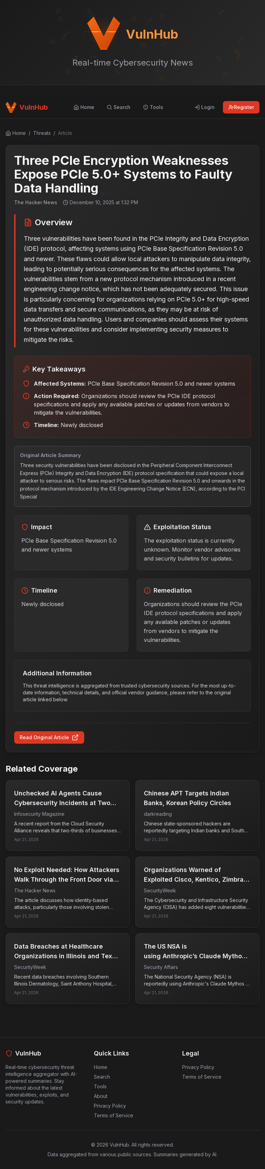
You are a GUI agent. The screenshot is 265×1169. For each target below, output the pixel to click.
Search (102, 1077)
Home (100, 1067)
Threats (42, 133)
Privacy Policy (110, 1106)
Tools (100, 1086)
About (100, 1096)
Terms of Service (113, 1115)
